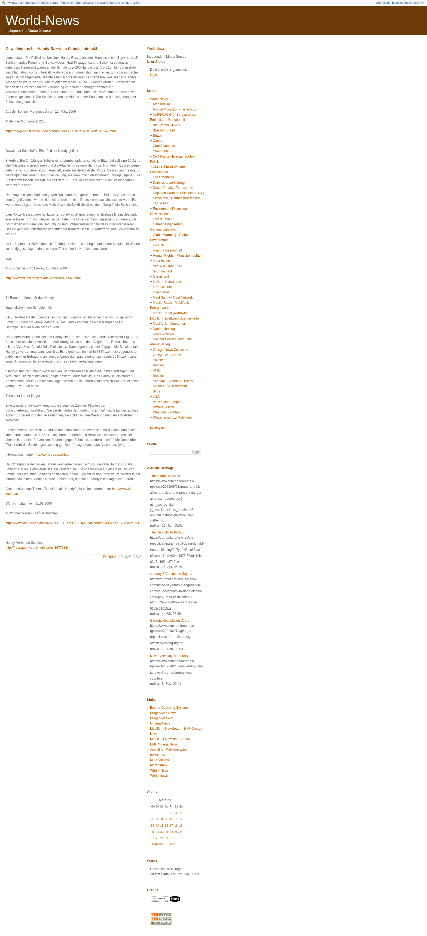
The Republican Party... (167, 532)
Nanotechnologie (165, 329)
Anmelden (383, 2)
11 (176, 819)
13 (152, 825)
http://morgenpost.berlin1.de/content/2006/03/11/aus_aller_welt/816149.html (60, 131)
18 (176, 825)
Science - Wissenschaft (170, 386)
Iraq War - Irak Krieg (167, 266)
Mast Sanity (158, 765)
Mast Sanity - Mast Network (173, 297)
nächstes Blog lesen (405, 2)
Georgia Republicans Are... (169, 620)
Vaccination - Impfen (167, 402)
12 (180, 819)
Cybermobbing (163, 177)
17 (171, 825)
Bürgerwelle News (163, 713)
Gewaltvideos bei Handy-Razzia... (119, 2)
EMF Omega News (164, 744)
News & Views (163, 334)
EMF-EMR (160, 203)
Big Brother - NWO (166, 125)
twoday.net (15, 2)
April (173, 844)
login (153, 75)
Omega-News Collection (170, 350)
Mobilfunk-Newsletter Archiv (170, 739)
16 (166, 825)
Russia (158, 376)
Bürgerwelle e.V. (162, 718)
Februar (158, 844)
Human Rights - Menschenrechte (176, 255)
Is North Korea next (167, 282)
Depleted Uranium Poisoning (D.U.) (178, 193)
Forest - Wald (162, 219)
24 (171, 831)
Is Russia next (163, 287)
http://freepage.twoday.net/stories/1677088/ (36, 548)
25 (176, 831)
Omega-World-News (167, 355)
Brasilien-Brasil (164, 130)
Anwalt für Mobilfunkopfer (168, 749)
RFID (156, 370)
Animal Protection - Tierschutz (174, 109)
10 (171, 819)
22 (162, 831)
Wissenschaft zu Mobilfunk (172, 417)
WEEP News (159, 770)
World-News (42, 20)
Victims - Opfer (163, 407)
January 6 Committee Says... (171, 574)
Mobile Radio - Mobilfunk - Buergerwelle (67, 2)
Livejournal (161, 292)
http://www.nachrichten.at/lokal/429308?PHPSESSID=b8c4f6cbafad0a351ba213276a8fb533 (72, 523)
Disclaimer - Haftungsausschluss (176, 198)
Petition (158, 365)
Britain (157, 135)
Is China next (162, 271)
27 (152, 838)
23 (166, 831)
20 (152, 831)
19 (180, 825)
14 (157, 825)
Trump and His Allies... (166, 476)
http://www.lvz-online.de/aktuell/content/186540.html (43, 278)
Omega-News (160, 723)
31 (171, 838)
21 (157, 831)
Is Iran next (161, 276)
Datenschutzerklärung (169, 183)
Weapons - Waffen (166, 412)
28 (157, 838)
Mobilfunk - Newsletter (169, 324)
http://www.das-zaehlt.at (52, 454)
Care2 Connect (164, 146)
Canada (158, 141)
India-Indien (161, 261)
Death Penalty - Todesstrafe (173, 188)
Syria (156, 391)
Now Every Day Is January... (170, 656)
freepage (31, 2)
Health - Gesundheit (167, 250)
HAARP (158, 245)
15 (162, 825)
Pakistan (159, 360)
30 (166, 838)
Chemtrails (160, 151)
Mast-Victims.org (162, 760)
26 (180, 831)
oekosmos (157, 755)
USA (156, 396)
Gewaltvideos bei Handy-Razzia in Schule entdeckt (51, 49)
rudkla (109, 557)
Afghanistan (161, 104)
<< (422, 2)
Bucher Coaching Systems (169, 708)
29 (162, 838)
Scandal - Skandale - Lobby (173, 381)
